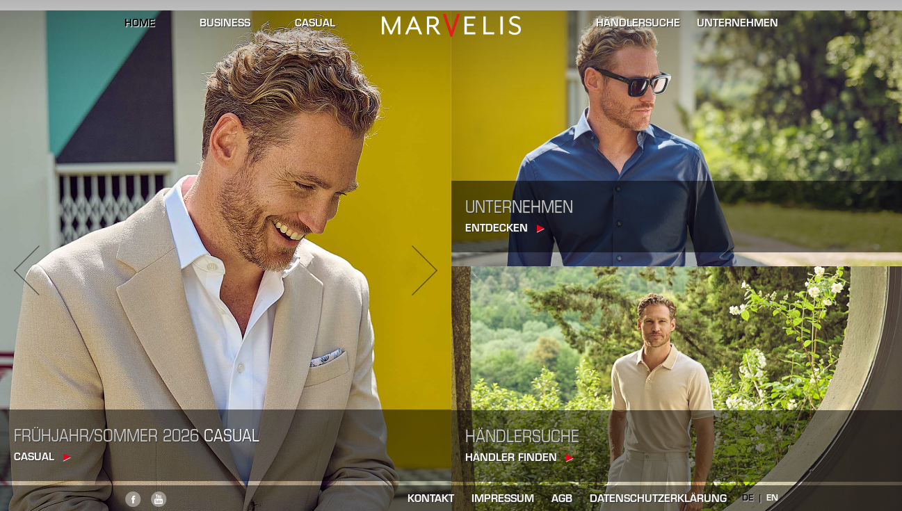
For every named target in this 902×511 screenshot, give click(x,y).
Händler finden (511, 458)
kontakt (431, 499)
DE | (754, 498)
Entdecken (496, 229)
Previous (27, 270)
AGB (561, 499)
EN (772, 498)
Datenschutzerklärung (658, 499)
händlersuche (638, 24)
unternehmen (737, 24)
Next (424, 270)
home (139, 24)
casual (315, 24)
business (225, 24)
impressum (503, 499)
